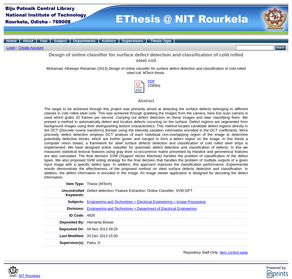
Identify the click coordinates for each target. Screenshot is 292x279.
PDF (151, 81)
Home (12, 41)
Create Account (31, 48)
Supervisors (132, 41)
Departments (84, 41)
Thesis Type (160, 41)
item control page (234, 252)
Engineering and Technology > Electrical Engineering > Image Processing (146, 202)
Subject (60, 41)
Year (43, 41)
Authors (109, 41)
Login (11, 48)
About (28, 41)
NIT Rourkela (29, 276)
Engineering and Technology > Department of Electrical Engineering (141, 208)
